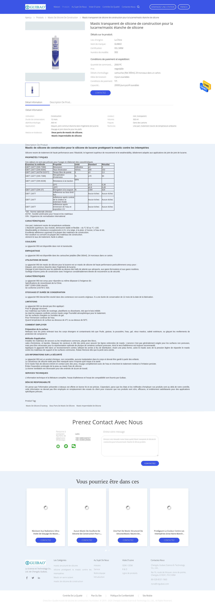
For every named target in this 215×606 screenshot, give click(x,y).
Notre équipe (99, 573)
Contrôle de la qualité (72, 596)
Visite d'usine (94, 6)
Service (97, 569)
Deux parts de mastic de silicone (62, 406)
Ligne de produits (129, 573)
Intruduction (99, 577)
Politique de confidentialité (122, 596)
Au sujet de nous (79, 6)
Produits (66, 6)
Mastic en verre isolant (63, 577)
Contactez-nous (128, 6)
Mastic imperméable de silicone (89, 406)
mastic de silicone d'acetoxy (37, 406)
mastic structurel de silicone (66, 565)
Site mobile (147, 596)
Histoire (97, 565)
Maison (57, 6)
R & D (124, 569)
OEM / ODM (127, 565)
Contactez (100, 92)
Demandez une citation (162, 7)
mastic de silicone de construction (68, 581)
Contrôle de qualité (111, 6)
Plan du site (96, 596)
